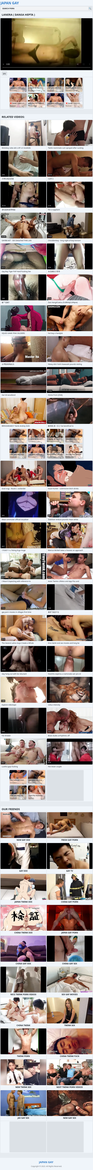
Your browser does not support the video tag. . (46, 44)
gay (4, 73)
